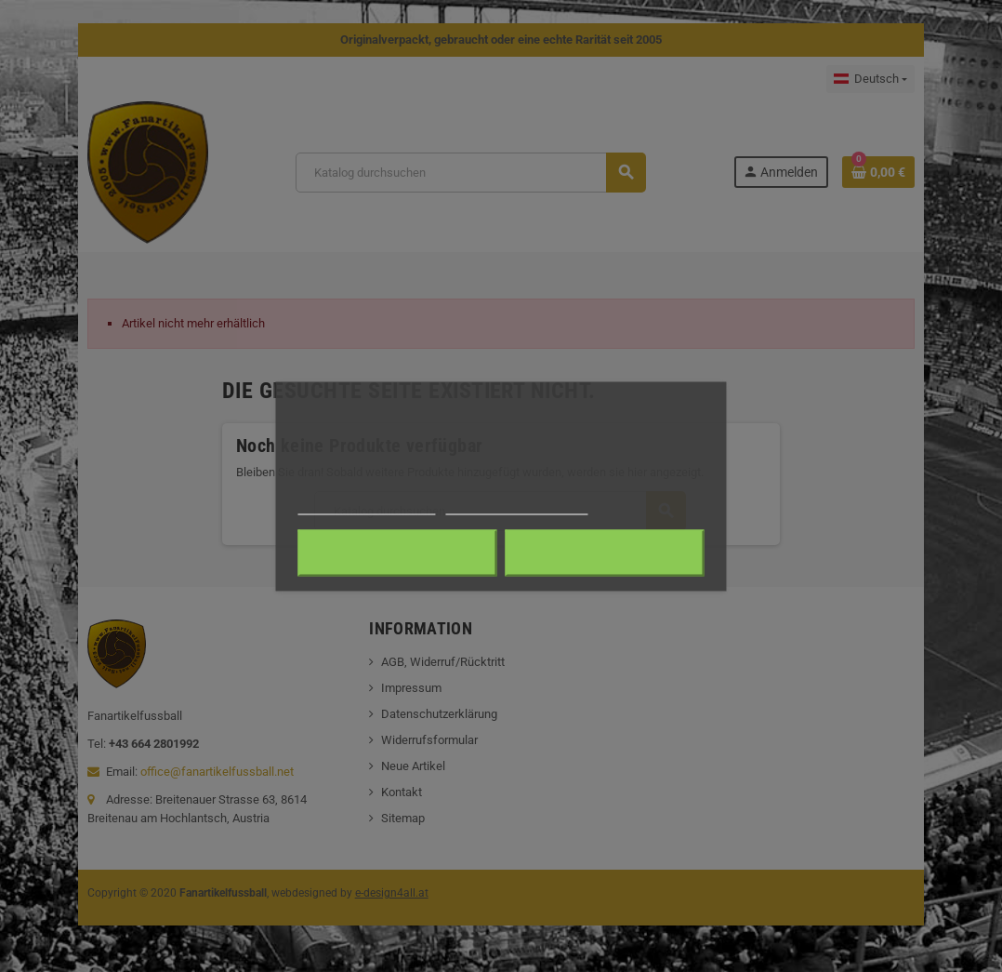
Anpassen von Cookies (516, 505)
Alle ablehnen (397, 552)
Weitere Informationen (366, 505)
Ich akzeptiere (604, 552)
